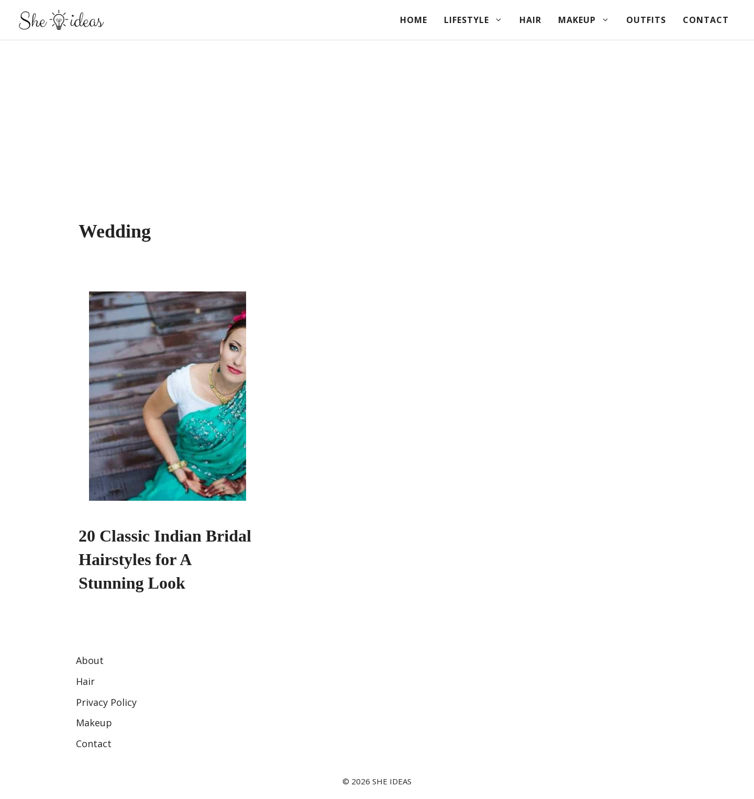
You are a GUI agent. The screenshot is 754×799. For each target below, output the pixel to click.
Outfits (646, 20)
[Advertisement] (377, 119)
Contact (706, 20)
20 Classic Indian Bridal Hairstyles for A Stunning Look (165, 559)
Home (413, 20)
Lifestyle (477, 20)
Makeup (588, 20)
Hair (530, 20)
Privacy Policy (106, 702)
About (90, 660)
